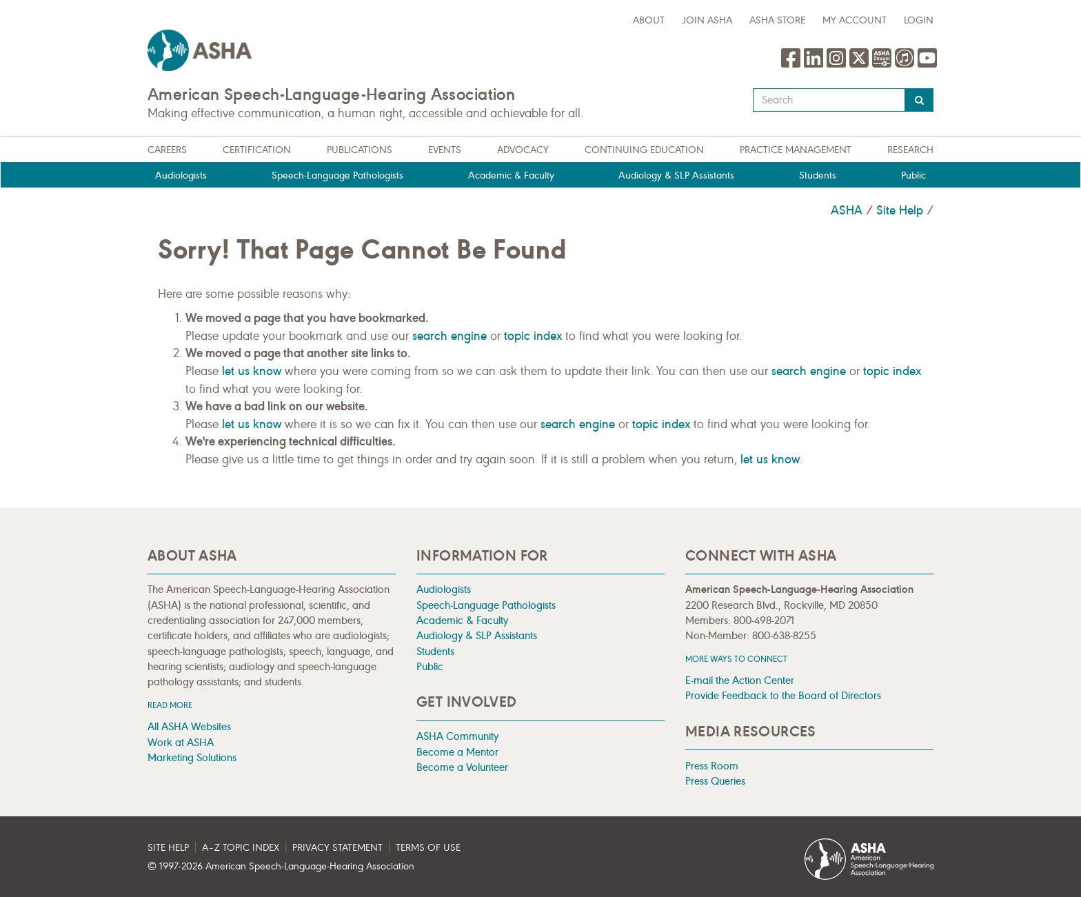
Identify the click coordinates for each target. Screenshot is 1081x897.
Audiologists (181, 175)
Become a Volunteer (462, 767)
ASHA (846, 210)
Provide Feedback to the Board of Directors (783, 695)
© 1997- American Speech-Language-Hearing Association (281, 866)
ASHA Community (457, 736)
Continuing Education (644, 149)
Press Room (711, 765)
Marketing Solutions (192, 757)
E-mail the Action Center (739, 680)
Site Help (899, 210)
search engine (449, 335)
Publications (359, 149)
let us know (251, 371)
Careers (167, 149)
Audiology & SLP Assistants (676, 175)
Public (913, 175)
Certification (257, 149)
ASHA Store (777, 20)
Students (817, 175)
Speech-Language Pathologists (337, 175)
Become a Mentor (457, 751)
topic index (533, 335)
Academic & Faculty (511, 175)
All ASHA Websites (189, 726)
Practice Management (795, 149)
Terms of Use (428, 848)
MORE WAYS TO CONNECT (736, 659)
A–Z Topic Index (240, 848)
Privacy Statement (337, 848)
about (649, 20)
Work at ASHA (181, 742)
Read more (170, 705)
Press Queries (715, 780)
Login (918, 20)
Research (910, 149)
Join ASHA (707, 20)
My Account (854, 20)
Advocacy (523, 149)
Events (444, 149)
